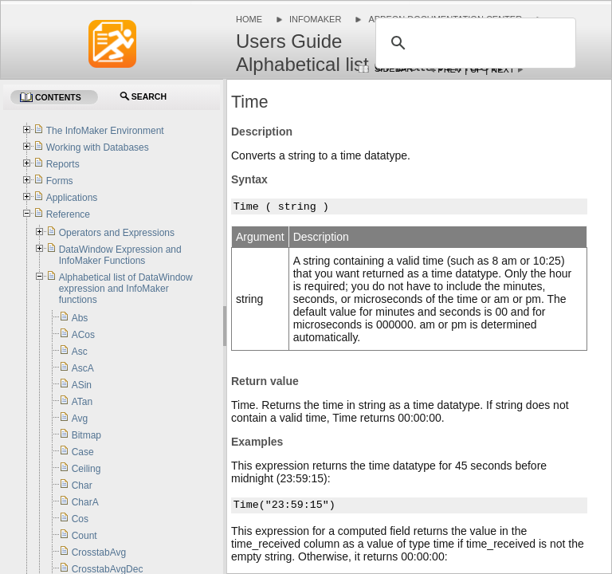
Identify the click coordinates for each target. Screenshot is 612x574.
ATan (82, 401)
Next (502, 69)
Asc (80, 351)
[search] (473, 43)
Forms (59, 181)
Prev (449, 69)
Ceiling (86, 468)
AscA (83, 368)
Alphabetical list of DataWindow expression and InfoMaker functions (126, 288)
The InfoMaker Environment (105, 130)
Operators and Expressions (117, 232)
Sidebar (394, 68)
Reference (68, 214)
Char (82, 485)
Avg (80, 418)
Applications (72, 197)
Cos (80, 519)
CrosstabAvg (99, 552)
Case (83, 452)
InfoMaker (315, 19)
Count (84, 535)
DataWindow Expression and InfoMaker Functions (120, 255)
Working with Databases (97, 147)
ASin (82, 385)
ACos (83, 334)
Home (249, 19)
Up (476, 69)
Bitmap (86, 435)
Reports (63, 164)
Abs (80, 318)
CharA (85, 502)
